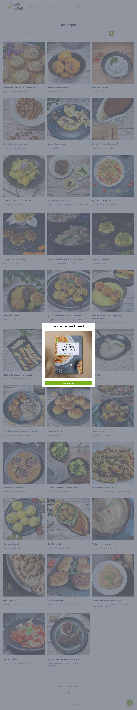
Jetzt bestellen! (68, 383)
